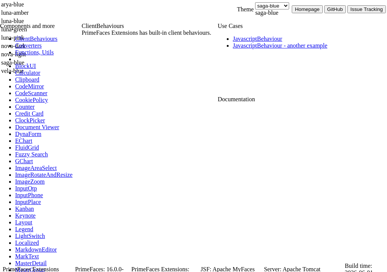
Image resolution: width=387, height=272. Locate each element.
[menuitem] (47, 39)
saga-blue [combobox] (266, 12)
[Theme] (272, 5)
